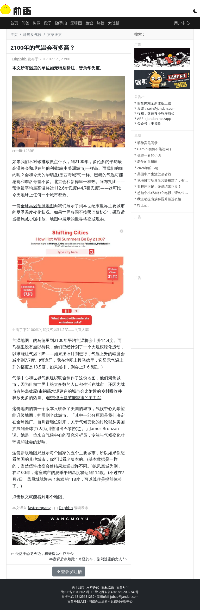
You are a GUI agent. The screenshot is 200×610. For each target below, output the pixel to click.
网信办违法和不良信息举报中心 (111, 601)
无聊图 (76, 22)
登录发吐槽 (69, 571)
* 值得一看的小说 (147, 155)
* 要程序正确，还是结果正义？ (157, 186)
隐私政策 (108, 587)
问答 (25, 22)
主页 (14, 34)
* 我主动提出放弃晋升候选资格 (157, 199)
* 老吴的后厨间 (146, 161)
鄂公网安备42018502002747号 (117, 592)
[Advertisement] (162, 247)
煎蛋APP (122, 587)
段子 (48, 22)
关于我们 (78, 587)
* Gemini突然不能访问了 (153, 149)
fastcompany (39, 507)
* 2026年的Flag (146, 167)
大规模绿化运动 (106, 347)
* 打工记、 (142, 205)
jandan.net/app (159, 118)
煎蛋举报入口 (76, 601)
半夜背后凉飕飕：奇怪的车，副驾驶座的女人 (88, 558)
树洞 (37, 22)
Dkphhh (19, 58)
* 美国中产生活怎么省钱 (152, 174)
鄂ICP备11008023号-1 (77, 592)
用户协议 (92, 587)
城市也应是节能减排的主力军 (74, 397)
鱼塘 (89, 22)
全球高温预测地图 (37, 206)
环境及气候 (32, 34)
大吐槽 (114, 22)
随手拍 (61, 22)
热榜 (100, 22)
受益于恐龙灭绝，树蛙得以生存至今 (42, 553)
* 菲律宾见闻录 (146, 142)
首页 (14, 22)
